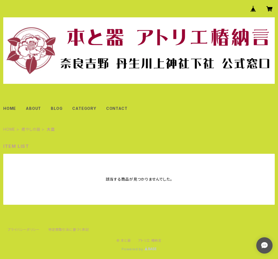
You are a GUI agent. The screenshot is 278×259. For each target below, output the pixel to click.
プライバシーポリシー (24, 230)
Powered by (139, 249)
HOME (9, 108)
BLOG (56, 108)
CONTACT (117, 108)
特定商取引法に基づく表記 (68, 230)
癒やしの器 (30, 129)
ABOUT (33, 108)
